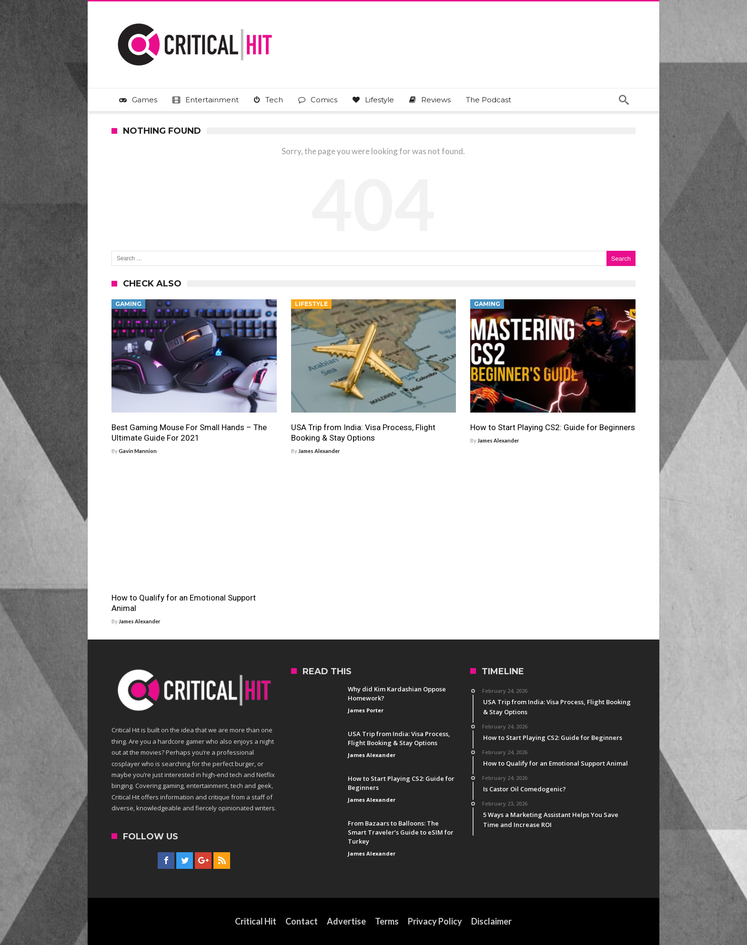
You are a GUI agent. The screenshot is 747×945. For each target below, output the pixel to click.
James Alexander (319, 451)
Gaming (128, 303)
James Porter (366, 710)
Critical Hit (256, 921)
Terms (387, 921)
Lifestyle (311, 303)
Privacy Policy (435, 921)
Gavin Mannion (138, 451)
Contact (302, 921)
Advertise (346, 921)
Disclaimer (492, 921)
